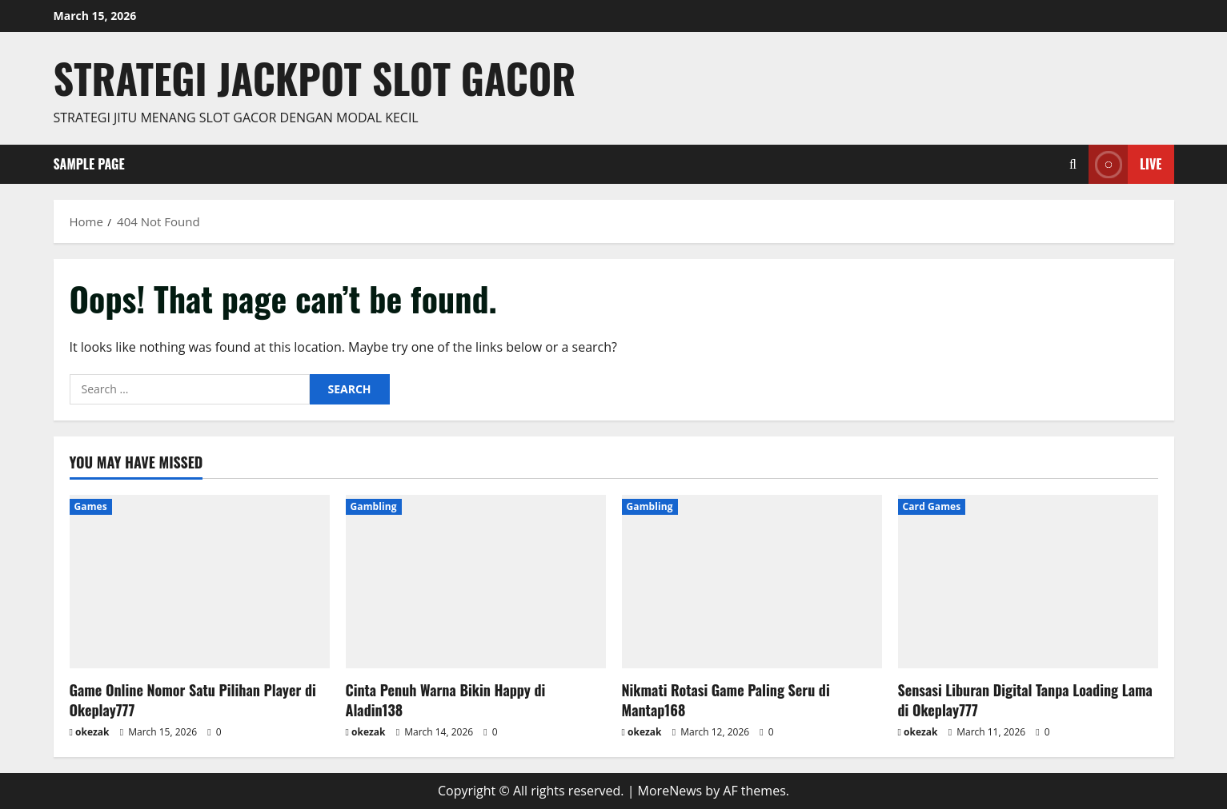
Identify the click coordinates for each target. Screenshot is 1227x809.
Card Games (932, 506)
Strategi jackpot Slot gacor (315, 77)
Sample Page (89, 163)
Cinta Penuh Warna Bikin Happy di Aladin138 (446, 699)
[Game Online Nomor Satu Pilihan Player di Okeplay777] (200, 581)
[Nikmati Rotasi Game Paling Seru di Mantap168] (752, 581)
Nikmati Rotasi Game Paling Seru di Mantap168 (726, 699)
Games (90, 506)
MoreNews (670, 790)
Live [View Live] (1125, 164)
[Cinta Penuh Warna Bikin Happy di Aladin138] (476, 581)
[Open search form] (1073, 164)
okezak (92, 732)
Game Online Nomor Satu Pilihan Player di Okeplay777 (193, 699)
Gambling (374, 506)
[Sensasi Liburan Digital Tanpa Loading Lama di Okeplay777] (1028, 581)
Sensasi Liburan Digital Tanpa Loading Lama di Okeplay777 (1025, 699)
